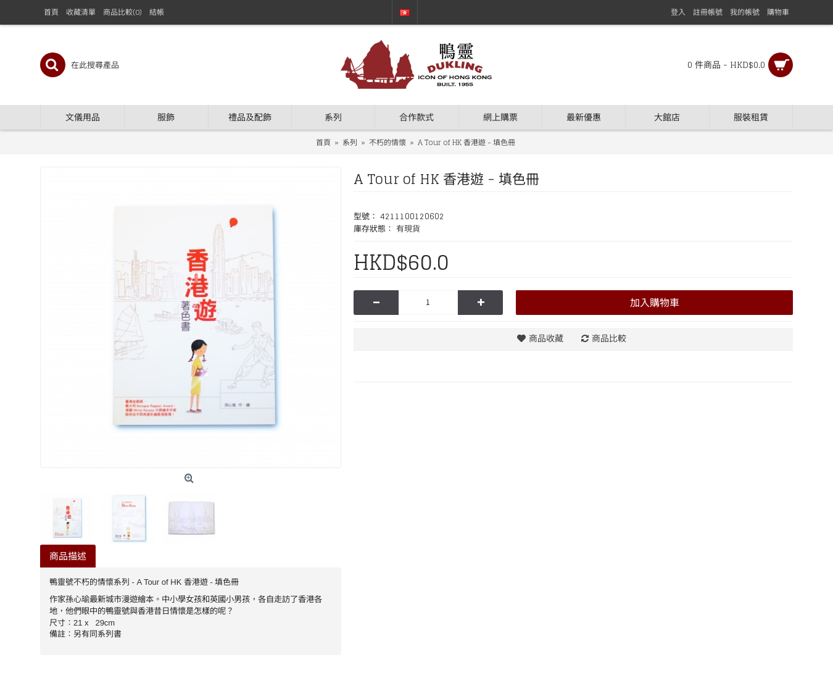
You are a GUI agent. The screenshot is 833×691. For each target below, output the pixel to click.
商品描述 (67, 556)
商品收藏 (546, 338)
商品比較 (609, 338)
